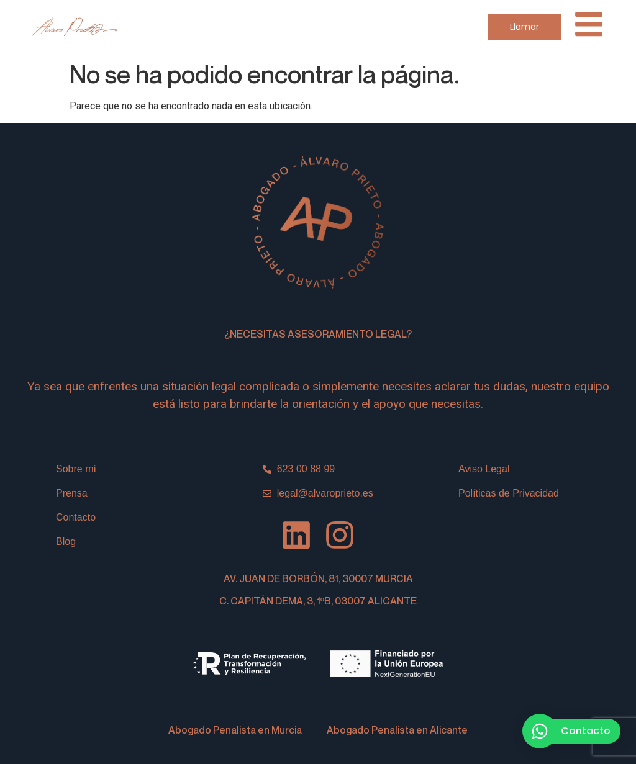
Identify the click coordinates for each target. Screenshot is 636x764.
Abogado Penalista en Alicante (397, 730)
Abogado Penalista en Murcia (235, 730)
